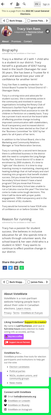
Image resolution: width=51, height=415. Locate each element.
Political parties (17, 371)
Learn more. (23, 308)
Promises (16, 41)
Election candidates (20, 366)
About (5, 41)
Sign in (46, 4)
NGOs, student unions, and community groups (23, 377)
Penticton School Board (34, 33)
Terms (16, 312)
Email (20, 396)
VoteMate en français (32, 312)
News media (16, 382)
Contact (28, 41)
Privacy (7, 312)
